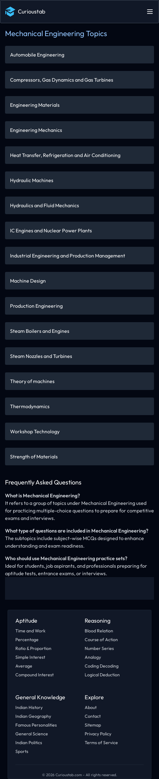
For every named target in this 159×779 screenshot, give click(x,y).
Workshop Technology (35, 431)
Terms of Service (101, 742)
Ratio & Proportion (33, 648)
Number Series (99, 648)
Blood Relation (99, 631)
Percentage (27, 639)
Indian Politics (28, 742)
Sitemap (93, 725)
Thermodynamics (30, 406)
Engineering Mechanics (36, 130)
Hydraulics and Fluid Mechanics (44, 205)
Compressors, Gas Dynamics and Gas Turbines (61, 80)
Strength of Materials (34, 456)
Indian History (29, 707)
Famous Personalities (36, 725)
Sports (21, 751)
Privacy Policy (98, 734)
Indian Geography (33, 716)
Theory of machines (32, 381)
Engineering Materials (35, 105)
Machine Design (28, 281)
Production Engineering (36, 306)
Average (23, 666)
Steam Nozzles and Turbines (41, 356)
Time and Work (30, 631)
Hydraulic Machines (31, 180)
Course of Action (101, 639)
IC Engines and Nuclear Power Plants (51, 230)
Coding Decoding (102, 666)
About (91, 707)
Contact (93, 716)
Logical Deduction (102, 675)
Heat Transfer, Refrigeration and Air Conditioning (65, 155)
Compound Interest (34, 675)
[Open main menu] (150, 11)
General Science (31, 734)
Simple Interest (30, 657)
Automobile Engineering (37, 54)
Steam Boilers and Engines (39, 331)
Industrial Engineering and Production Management (67, 255)
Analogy (93, 657)
